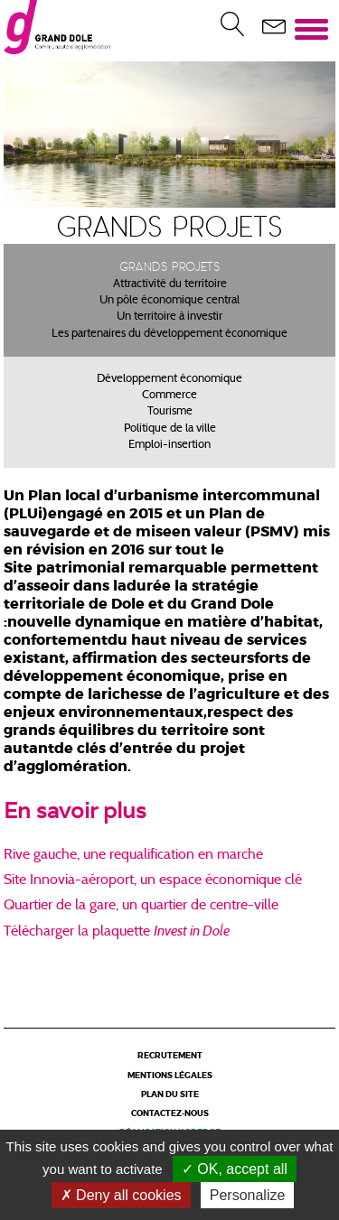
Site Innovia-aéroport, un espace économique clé (153, 880)
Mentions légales (169, 1076)
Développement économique (169, 379)
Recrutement (169, 1056)
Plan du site (170, 1095)
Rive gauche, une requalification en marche (133, 855)
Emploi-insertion (169, 445)
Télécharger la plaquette (79, 932)
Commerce (169, 395)
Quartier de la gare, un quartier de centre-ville (141, 906)
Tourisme (170, 411)
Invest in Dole (192, 931)
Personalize (248, 1195)
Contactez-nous (170, 1114)
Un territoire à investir (169, 317)
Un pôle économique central (169, 300)
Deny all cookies (121, 1195)
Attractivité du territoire (170, 284)
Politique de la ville (170, 429)
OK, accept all (234, 1169)
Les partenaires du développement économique (169, 334)
